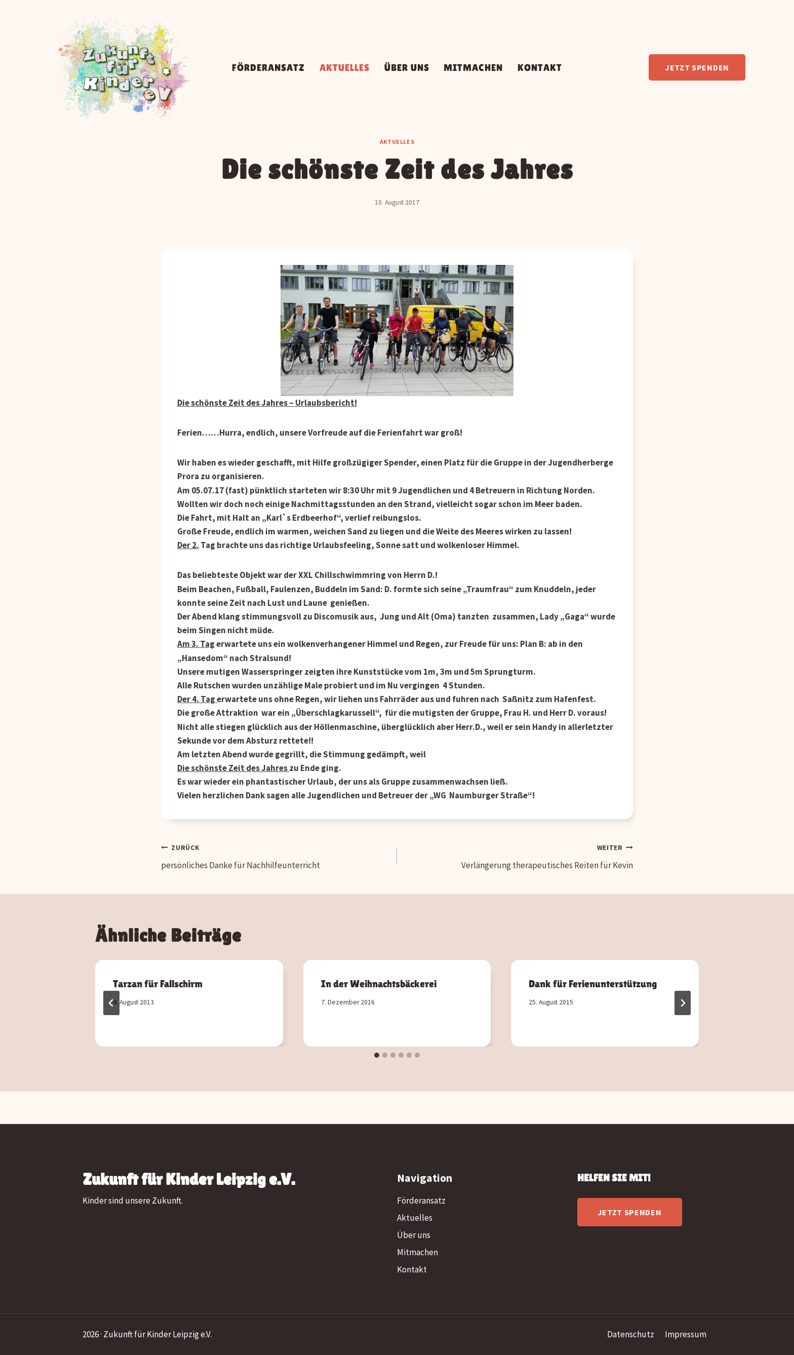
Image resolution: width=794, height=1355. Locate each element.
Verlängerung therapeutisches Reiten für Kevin (519, 855)
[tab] (376, 1055)
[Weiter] (682, 1003)
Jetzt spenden (697, 67)
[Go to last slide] (111, 1003)
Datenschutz (630, 1334)
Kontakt (540, 67)
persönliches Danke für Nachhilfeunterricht (274, 855)
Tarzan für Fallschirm (158, 983)
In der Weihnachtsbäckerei (378, 983)
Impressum (685, 1334)
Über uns (406, 67)
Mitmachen (473, 67)
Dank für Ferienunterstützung (593, 983)
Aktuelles (345, 67)
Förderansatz (268, 67)
